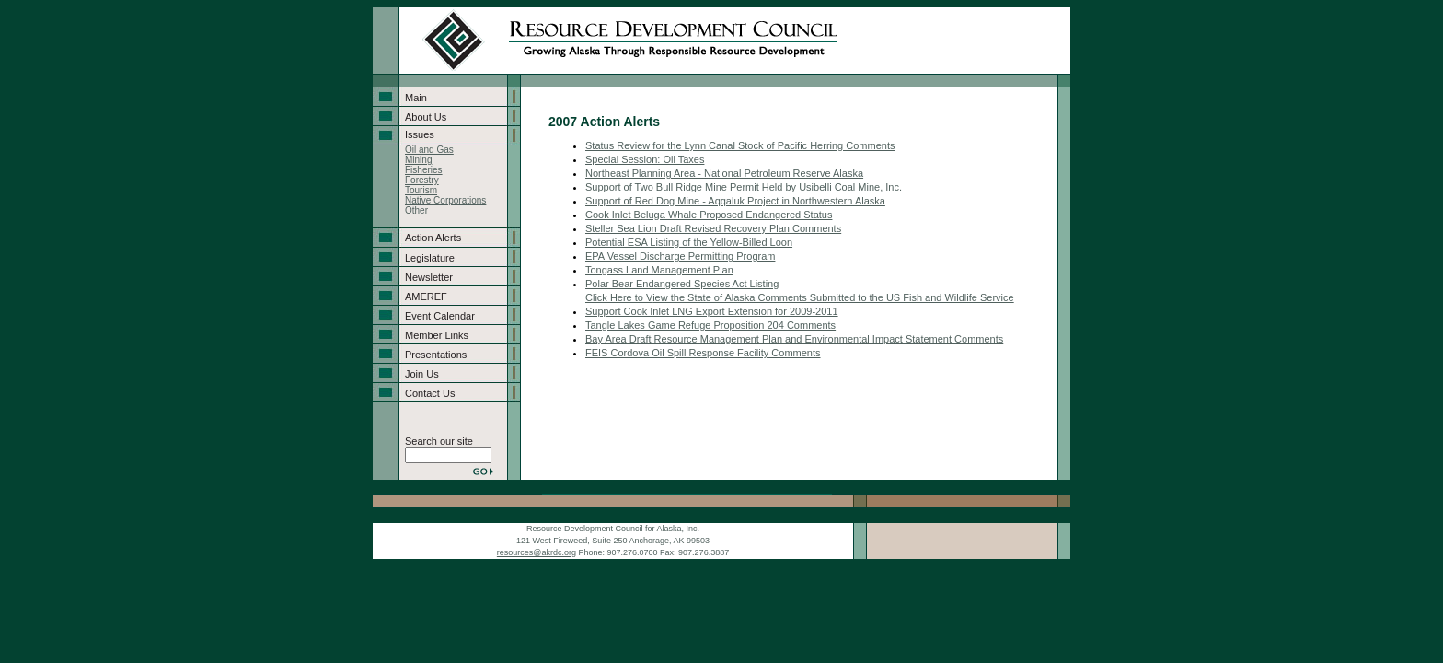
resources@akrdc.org (536, 552)
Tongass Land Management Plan (659, 269)
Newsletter (429, 277)
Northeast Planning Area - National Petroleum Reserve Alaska (724, 173)
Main (416, 97)
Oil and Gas (429, 150)
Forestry (422, 180)
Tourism (421, 190)
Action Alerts (433, 237)
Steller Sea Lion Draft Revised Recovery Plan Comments (713, 228)
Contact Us (430, 393)
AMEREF (426, 296)
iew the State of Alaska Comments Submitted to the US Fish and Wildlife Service (833, 297)
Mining (418, 160)
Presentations (436, 354)
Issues (419, 134)
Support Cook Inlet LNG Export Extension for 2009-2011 (711, 311)
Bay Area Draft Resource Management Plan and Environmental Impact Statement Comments (794, 338)
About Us (425, 116)
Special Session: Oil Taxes (644, 159)
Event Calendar (440, 315)
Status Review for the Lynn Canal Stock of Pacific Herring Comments (740, 145)
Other (416, 210)
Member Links (436, 335)
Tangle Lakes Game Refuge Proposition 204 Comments (710, 325)
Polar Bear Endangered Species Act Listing (682, 283)
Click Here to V (618, 297)
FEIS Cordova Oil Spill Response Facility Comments (703, 352)
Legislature (430, 257)
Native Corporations (445, 200)
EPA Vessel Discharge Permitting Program (680, 256)
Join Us (422, 373)
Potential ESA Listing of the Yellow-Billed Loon (688, 242)
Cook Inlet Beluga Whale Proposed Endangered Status (708, 214)
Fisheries (424, 170)
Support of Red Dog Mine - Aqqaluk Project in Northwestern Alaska (735, 200)
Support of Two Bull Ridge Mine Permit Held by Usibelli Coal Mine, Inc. (743, 186)
